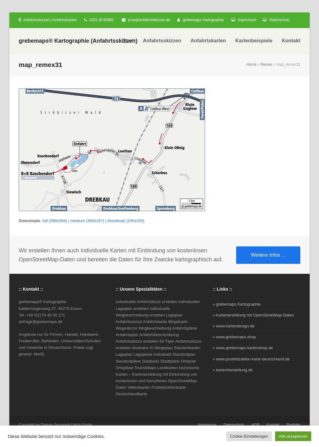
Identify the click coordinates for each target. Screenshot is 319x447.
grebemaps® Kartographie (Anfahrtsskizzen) (78, 41)
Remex (266, 64)
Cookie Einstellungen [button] (249, 436)
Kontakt (273, 425)
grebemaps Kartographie (203, 20)
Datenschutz (279, 20)
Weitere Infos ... (268, 255)
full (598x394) (55, 220)
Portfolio (293, 425)
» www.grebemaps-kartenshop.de (243, 347)
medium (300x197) (87, 220)
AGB (255, 425)
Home (251, 64)
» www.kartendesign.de (234, 326)
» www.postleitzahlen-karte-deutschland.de (251, 359)
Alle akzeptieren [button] (293, 436)
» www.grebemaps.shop (234, 337)
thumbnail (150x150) (126, 220)
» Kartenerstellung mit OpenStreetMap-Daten (253, 315)
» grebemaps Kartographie (237, 304)
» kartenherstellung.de (233, 370)
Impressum (247, 20)
